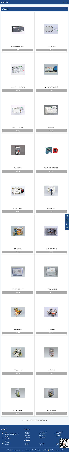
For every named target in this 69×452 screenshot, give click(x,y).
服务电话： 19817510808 (8, 437)
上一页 (34, 420)
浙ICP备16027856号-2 (23, 449)
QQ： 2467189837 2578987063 (7, 442)
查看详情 (18, 49)
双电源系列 (27, 432)
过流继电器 (42, 433)
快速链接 (27, 440)
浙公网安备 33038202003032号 (55, 449)
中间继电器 (58, 433)
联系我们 (4, 429)
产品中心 (27, 429)
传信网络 (45, 449)
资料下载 (42, 444)
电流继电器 (27, 435)
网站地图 (34, 449)
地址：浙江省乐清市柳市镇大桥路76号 (12, 433)
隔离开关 (27, 433)
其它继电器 (42, 437)
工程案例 (27, 444)
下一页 (37, 420)
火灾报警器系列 (59, 432)
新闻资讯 (58, 443)
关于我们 (27, 443)
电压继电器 (42, 435)
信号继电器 (27, 437)
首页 (30, 420)
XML (30, 449)
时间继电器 (58, 435)
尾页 (41, 420)
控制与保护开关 (44, 432)
